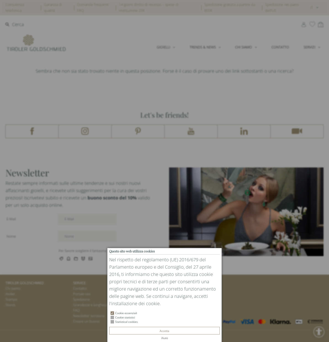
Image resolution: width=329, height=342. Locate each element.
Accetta (164, 331)
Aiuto (164, 338)
